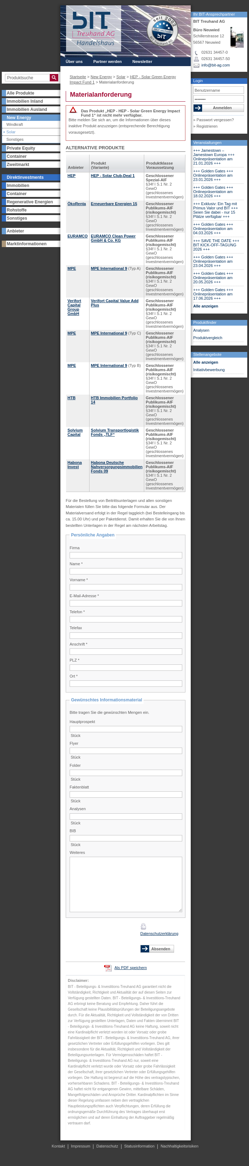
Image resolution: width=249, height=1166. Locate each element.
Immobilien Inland (25, 101)
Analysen (201, 330)
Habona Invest (74, 464)
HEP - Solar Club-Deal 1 (113, 175)
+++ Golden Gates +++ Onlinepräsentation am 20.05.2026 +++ (213, 277)
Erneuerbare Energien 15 (114, 204)
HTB (71, 398)
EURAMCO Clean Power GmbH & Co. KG (113, 238)
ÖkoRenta (76, 204)
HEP (71, 175)
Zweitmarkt (18, 164)
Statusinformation (139, 1146)
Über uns (74, 61)
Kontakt (137, 68)
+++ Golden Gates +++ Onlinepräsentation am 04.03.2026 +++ (213, 228)
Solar (11, 132)
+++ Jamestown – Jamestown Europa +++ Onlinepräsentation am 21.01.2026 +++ (214, 156)
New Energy (19, 117)
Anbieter (15, 231)
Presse (113, 68)
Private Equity (21, 148)
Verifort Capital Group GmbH (74, 307)
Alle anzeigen (205, 306)
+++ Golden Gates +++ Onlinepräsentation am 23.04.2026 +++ (213, 261)
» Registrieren (205, 126)
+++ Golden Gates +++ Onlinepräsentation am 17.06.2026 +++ (213, 294)
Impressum (80, 1146)
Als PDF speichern (130, 968)
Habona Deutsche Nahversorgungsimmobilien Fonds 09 (116, 466)
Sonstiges (14, 139)
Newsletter (142, 61)
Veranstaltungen (207, 142)
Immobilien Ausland (27, 109)
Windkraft (14, 125)
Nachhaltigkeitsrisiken (179, 1146)
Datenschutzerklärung (159, 933)
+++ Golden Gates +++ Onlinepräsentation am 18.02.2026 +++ (213, 191)
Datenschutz (107, 1146)
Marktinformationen (27, 243)
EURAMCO (77, 236)
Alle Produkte (20, 93)
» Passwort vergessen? (213, 120)
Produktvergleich (207, 338)
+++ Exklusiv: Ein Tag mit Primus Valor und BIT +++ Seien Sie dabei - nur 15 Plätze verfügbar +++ (215, 210)
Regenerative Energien (30, 201)
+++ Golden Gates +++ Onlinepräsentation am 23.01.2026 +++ (213, 175)
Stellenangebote (207, 354)
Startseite (78, 77)
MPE (71, 268)
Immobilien (18, 185)
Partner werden (107, 61)
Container (17, 156)
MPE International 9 (109, 268)
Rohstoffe (17, 210)
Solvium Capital (75, 432)
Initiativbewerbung (209, 370)
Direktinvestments (25, 177)
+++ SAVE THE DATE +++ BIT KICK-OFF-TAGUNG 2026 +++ (216, 245)
